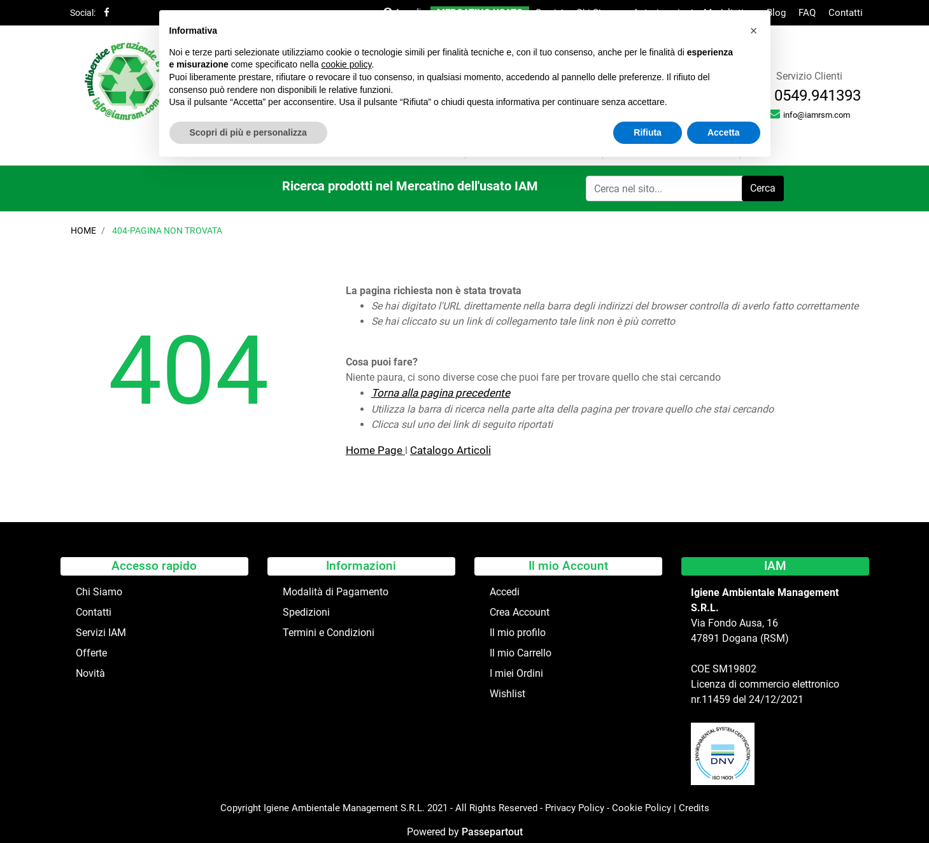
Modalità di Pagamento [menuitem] (335, 592)
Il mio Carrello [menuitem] (520, 653)
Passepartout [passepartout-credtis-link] (492, 832)
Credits (694, 808)
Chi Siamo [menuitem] (99, 592)
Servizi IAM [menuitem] (101, 633)
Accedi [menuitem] (505, 592)
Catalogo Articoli (450, 450)
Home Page (375, 450)
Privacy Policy (574, 808)
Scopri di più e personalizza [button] (248, 132)
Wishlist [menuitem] (507, 694)
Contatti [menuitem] (845, 12)
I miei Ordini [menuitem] (516, 673)
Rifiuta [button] (648, 132)
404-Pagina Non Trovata (167, 230)
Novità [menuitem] (90, 673)
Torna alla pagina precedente (440, 392)
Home (83, 230)
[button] (763, 188)
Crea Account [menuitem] (520, 612)
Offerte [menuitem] (91, 653)
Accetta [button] (723, 132)
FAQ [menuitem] (807, 12)
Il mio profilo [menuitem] (518, 633)
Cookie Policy (641, 808)
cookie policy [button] (346, 64)
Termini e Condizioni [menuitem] (328, 633)
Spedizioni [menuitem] (306, 612)
